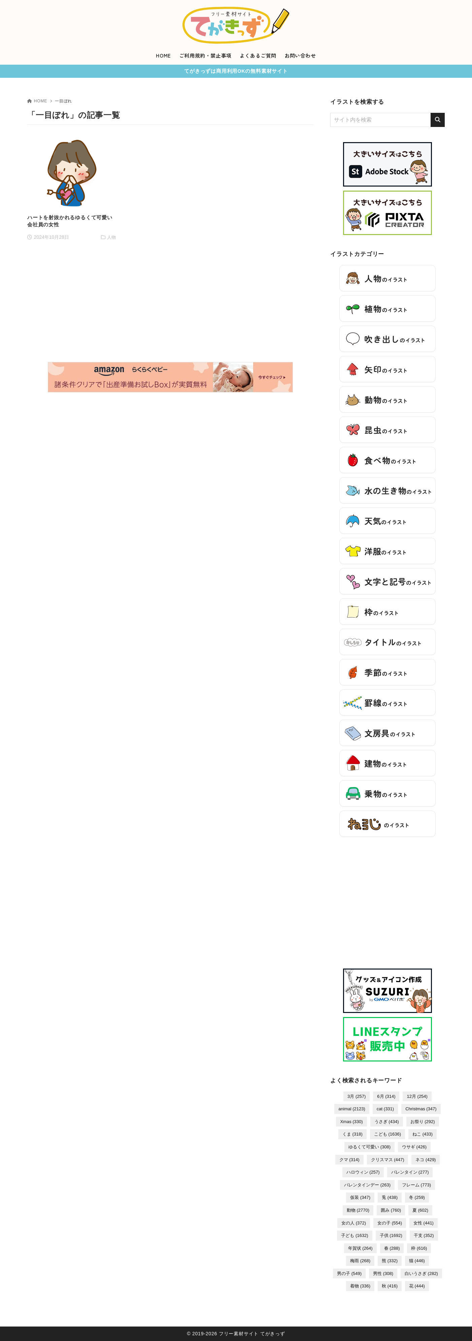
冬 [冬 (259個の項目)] (417, 1197)
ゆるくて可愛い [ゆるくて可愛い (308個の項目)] (369, 1146)
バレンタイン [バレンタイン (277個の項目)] (410, 1172)
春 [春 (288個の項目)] (392, 1248)
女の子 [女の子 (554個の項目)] (389, 1222)
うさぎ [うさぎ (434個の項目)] (386, 1121)
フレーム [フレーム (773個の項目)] (416, 1184)
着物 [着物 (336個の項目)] (360, 1285)
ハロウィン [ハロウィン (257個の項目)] (363, 1172)
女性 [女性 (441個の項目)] (423, 1222)
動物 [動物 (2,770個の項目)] (358, 1210)
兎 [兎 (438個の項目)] (390, 1197)
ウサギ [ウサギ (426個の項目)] (414, 1146)
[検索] (438, 120)
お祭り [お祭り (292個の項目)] (422, 1121)
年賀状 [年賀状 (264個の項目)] (360, 1248)
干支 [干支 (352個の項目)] (424, 1235)
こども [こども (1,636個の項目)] (387, 1134)
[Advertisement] (170, 237)
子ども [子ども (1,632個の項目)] (354, 1235)
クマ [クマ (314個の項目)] (349, 1159)
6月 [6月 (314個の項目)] (386, 1096)
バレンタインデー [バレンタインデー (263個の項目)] (367, 1184)
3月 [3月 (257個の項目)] (356, 1096)
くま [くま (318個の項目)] (352, 1134)
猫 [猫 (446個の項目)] (417, 1260)
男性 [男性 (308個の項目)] (383, 1273)
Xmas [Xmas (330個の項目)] (351, 1121)
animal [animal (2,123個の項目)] (351, 1108)
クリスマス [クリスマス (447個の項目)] (387, 1159)
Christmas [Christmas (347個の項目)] (420, 1108)
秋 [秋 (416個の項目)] (390, 1285)
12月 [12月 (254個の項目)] (417, 1096)
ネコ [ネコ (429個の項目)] (425, 1159)
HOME (37, 101)
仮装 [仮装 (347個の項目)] (360, 1197)
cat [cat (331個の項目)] (385, 1108)
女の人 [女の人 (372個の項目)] (353, 1222)
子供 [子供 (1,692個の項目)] (391, 1235)
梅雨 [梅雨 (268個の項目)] (360, 1260)
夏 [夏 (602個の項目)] (420, 1210)
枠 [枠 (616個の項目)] (419, 1248)
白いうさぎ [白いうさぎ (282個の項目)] (421, 1273)
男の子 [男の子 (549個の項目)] (349, 1273)
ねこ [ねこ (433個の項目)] (422, 1134)
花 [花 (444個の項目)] (417, 1285)
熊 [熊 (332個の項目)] (390, 1260)
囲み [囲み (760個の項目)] (391, 1210)
